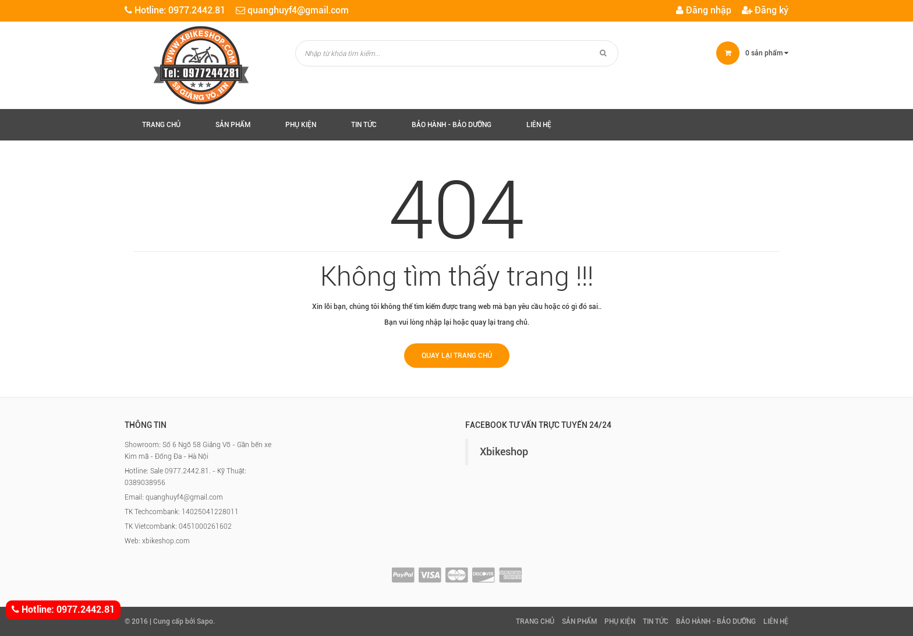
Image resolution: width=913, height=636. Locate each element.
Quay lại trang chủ (457, 356)
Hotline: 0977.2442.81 (63, 610)
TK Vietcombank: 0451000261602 (178, 526)
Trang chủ (161, 125)
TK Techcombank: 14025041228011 (182, 512)
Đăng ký (765, 10)
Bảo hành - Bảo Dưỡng (451, 125)
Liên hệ (538, 125)
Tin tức (364, 125)
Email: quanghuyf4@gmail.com (174, 497)
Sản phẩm (232, 125)
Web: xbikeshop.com (157, 541)
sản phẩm (766, 53)
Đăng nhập (703, 10)
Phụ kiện (300, 125)
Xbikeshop (504, 452)
